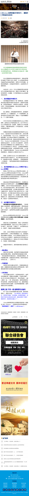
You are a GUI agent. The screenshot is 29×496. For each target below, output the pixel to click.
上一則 (20, 317)
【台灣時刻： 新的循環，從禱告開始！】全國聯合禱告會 (15, 466)
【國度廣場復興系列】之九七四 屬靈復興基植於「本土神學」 (15, 462)
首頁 (11, 7)
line (25, 490)
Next (27, 337)
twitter (17, 490)
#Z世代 (18, 312)
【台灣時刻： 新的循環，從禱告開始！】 (12, 441)
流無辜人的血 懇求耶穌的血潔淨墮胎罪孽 (12, 458)
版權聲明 (5, 486)
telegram (6, 490)
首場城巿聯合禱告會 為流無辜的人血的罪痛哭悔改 (14, 444)
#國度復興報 (23, 312)
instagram (9, 490)
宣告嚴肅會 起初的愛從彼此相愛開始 (11, 448)
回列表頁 (15, 317)
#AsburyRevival (4, 312)
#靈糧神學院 (10, 312)
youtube (14, 490)
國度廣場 (14, 7)
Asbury (5, 173)
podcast (20, 490)
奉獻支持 (23, 486)
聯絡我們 (5, 485)
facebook (4, 490)
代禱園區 (23, 485)
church (12, 490)
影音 (21, 1)
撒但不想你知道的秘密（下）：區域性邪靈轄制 (13, 455)
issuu (22, 490)
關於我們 (5, 483)
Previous (2, 337)
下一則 (25, 317)
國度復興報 (14, 483)
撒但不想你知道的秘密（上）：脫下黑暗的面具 (13, 451)
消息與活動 (23, 483)
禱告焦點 (14, 486)
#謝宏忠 (14, 312)
